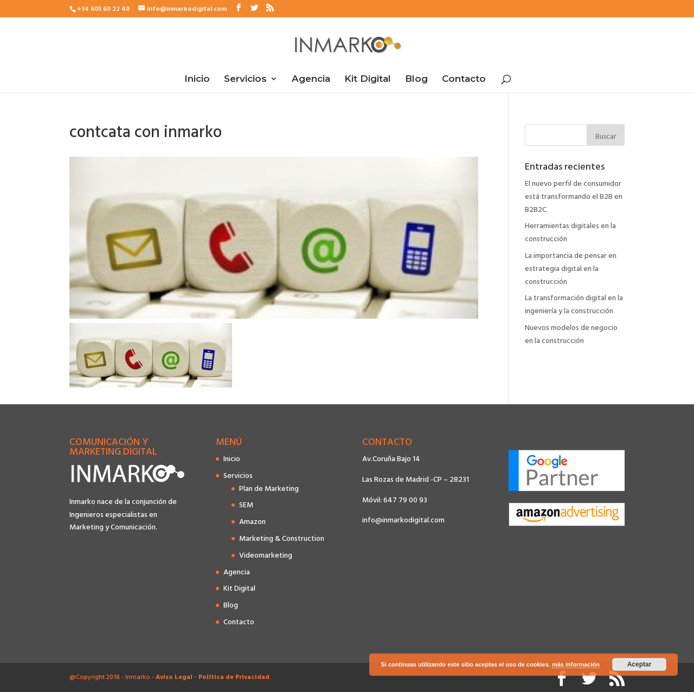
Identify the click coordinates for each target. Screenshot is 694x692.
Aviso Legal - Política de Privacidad (212, 677)
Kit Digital (367, 79)
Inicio (197, 79)
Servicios (245, 79)
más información (576, 664)
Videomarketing (265, 555)
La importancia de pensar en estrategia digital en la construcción (570, 268)
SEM (246, 505)
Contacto (464, 79)
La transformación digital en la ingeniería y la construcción (574, 304)
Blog (416, 79)
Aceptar (639, 664)
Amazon (252, 521)
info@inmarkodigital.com (403, 520)
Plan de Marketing (269, 488)
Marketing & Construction (281, 538)
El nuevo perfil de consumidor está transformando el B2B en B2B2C (573, 196)
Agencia (311, 79)
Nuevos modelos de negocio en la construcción (571, 334)
